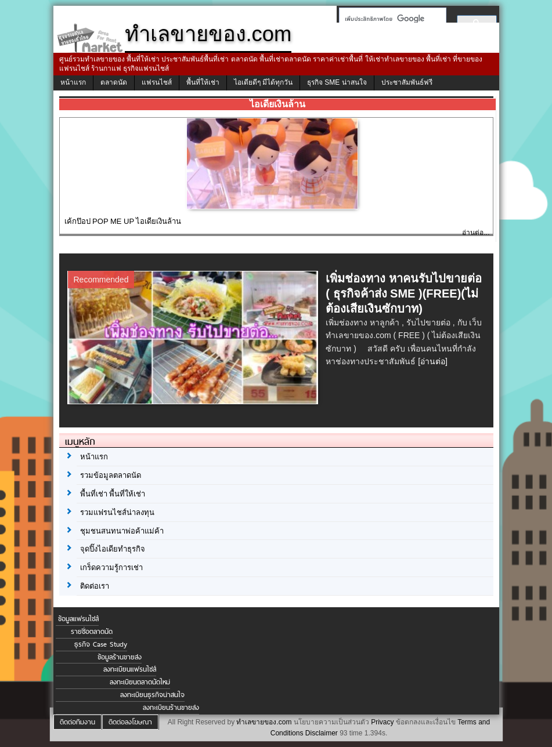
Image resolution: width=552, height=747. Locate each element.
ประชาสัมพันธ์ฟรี (406, 82)
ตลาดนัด (113, 82)
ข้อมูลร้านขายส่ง (120, 657)
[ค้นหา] (389, 18)
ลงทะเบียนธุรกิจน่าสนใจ (152, 695)
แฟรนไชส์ (157, 82)
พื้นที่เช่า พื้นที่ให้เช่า (113, 493)
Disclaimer (321, 733)
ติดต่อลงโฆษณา (130, 722)
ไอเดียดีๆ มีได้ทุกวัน (263, 82)
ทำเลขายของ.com (263, 722)
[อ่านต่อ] (433, 361)
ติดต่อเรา (94, 586)
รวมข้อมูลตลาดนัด (110, 475)
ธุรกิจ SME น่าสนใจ (337, 82)
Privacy (382, 722)
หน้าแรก (73, 82)
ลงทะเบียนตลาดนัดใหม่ (140, 682)
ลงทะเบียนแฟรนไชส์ (129, 669)
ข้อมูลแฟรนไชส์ (78, 619)
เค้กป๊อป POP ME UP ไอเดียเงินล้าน (123, 221)
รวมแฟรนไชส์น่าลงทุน (117, 512)
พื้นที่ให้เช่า (202, 82)
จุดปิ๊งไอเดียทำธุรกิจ (112, 549)
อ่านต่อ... (475, 233)
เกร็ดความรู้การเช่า (111, 567)
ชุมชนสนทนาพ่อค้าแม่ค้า (122, 531)
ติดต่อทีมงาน (77, 722)
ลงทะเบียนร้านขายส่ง (171, 707)
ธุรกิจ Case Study (100, 644)
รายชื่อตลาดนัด (92, 631)
